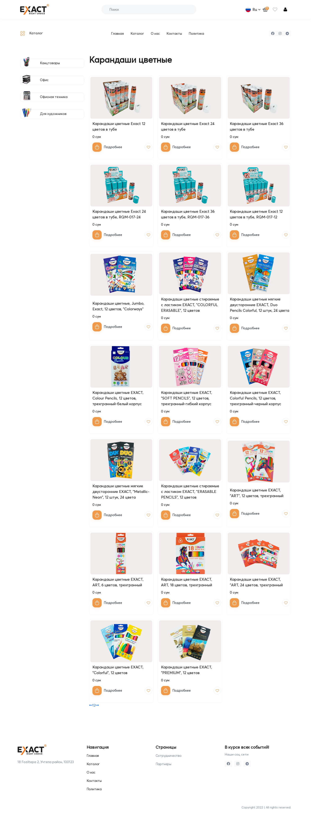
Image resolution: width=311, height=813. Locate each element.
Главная (117, 33)
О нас (155, 33)
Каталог (31, 33)
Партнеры (163, 764)
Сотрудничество (169, 755)
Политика (196, 33)
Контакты (174, 33)
